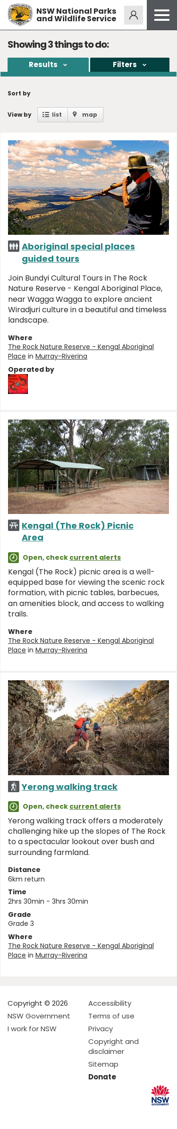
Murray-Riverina (61, 356)
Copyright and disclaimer (113, 1046)
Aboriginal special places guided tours (78, 252)
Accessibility (109, 1003)
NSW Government (39, 1016)
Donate (102, 1077)
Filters (125, 64)
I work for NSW (32, 1029)
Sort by (19, 93)
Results (43, 64)
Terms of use (111, 1016)
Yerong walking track (70, 787)
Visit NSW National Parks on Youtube (57, 1114)
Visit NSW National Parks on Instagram (36, 1114)
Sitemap (103, 1064)
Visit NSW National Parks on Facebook (16, 1114)
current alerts (95, 557)
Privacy (100, 1029)
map (89, 115)
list (57, 115)
